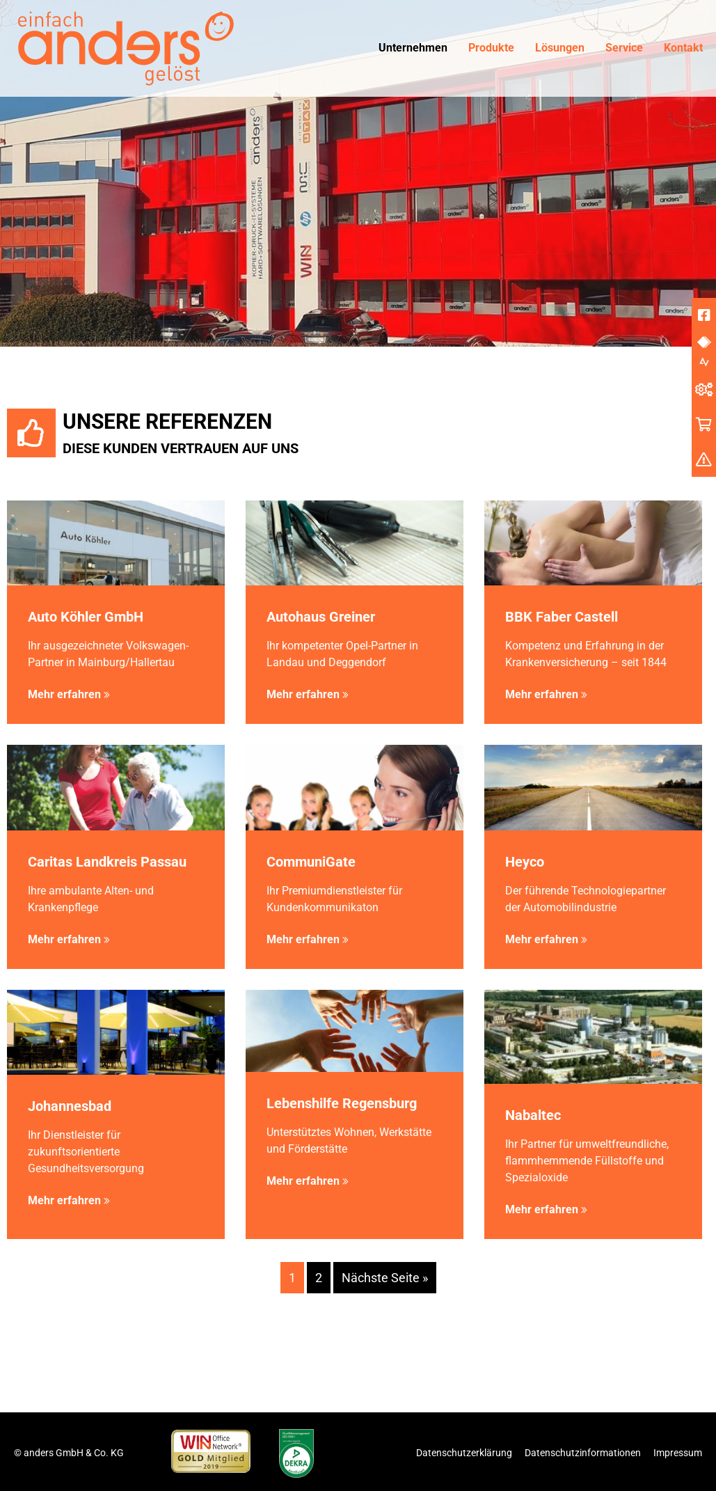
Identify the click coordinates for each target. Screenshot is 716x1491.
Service (624, 47)
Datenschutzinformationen (583, 1452)
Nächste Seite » (385, 1277)
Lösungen (559, 47)
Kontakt (683, 47)
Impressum (677, 1452)
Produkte (491, 47)
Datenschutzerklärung (464, 1452)
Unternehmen (413, 47)
